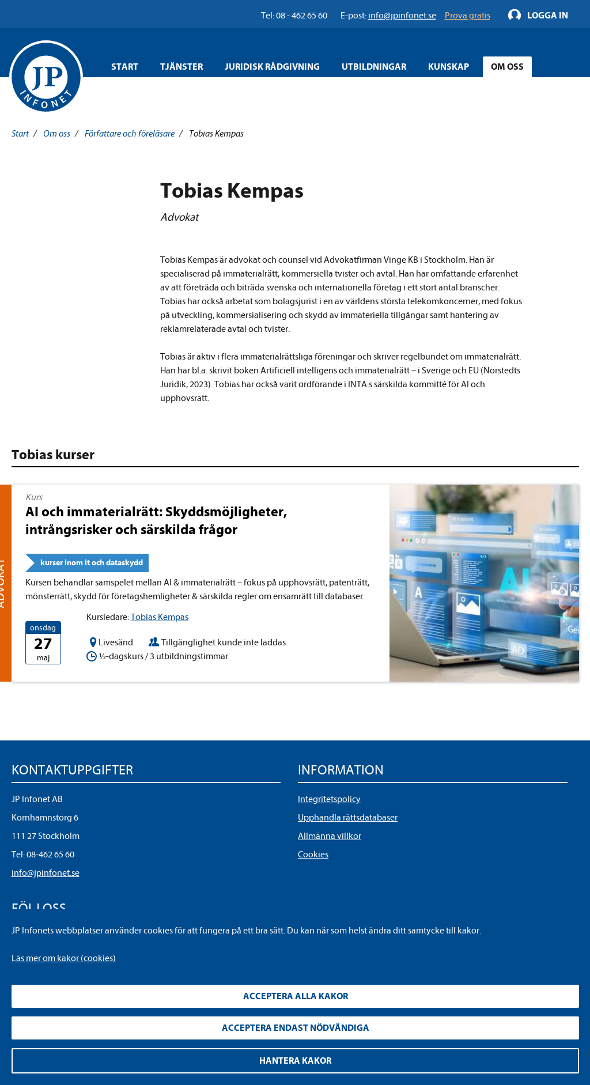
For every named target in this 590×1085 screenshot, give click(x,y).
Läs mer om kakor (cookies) (64, 958)
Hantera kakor (295, 1061)
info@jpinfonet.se (46, 873)
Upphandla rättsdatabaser (348, 817)
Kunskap (448, 67)
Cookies (313, 854)
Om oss (507, 67)
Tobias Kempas (159, 617)
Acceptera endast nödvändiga (295, 1028)
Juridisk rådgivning (272, 67)
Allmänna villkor (329, 836)
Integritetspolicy (329, 799)
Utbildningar (374, 67)
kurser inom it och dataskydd (91, 563)
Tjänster (181, 67)
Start (124, 67)
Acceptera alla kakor (295, 996)
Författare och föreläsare (130, 133)
